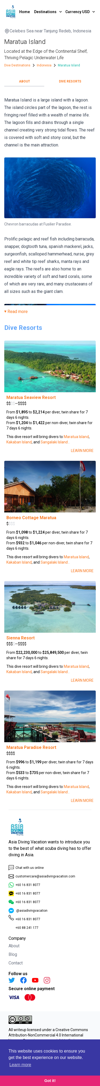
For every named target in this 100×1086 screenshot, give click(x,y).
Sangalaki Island (54, 442)
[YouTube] (35, 980)
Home (24, 12)
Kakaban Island (19, 442)
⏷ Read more (16, 311)
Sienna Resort (20, 637)
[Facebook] (23, 980)
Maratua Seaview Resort (31, 397)
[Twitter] (12, 980)
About (24, 81)
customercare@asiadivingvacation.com (42, 876)
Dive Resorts (70, 81)
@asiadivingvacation (28, 910)
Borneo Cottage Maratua (31, 517)
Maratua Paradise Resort (31, 747)
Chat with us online (26, 867)
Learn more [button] (20, 1064)
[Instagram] (47, 980)
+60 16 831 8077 (24, 885)
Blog (13, 954)
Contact (16, 963)
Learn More (82, 450)
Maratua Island (76, 437)
